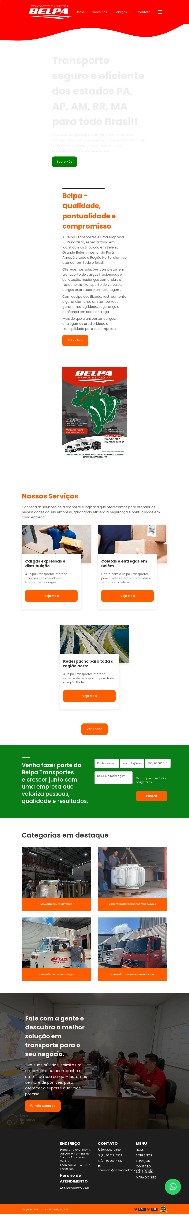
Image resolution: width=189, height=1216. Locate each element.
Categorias (145, 1174)
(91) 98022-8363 (110, 1157)
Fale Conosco (44, 1107)
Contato (144, 12)
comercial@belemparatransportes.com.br (113, 1170)
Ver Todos (94, 730)
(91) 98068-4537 (110, 1162)
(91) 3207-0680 (109, 1151)
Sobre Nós (99, 12)
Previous (64, 413)
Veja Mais (51, 596)
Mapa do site (146, 1179)
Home (80, 12)
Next (124, 413)
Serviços (121, 12)
